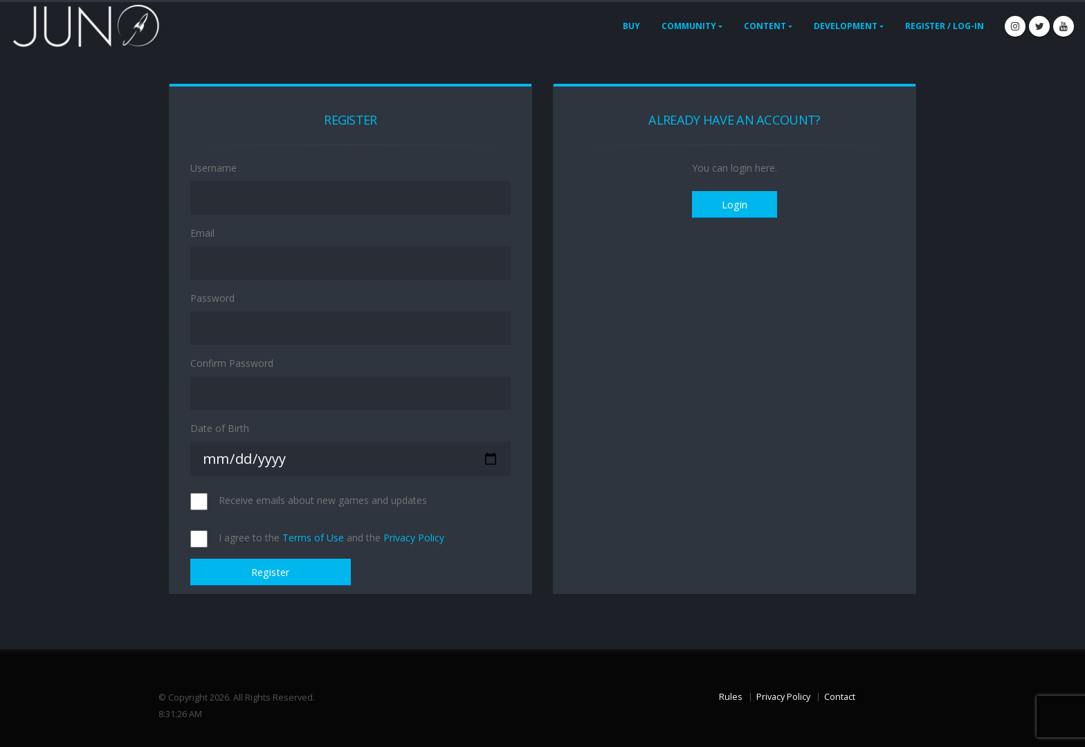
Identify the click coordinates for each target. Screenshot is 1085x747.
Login (734, 204)
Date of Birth (219, 428)
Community (689, 26)
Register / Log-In (944, 26)
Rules (730, 697)
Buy (631, 26)
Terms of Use (313, 537)
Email (202, 233)
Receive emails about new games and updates (323, 500)
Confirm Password (231, 363)
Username (213, 167)
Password (212, 298)
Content (765, 26)
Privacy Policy (413, 537)
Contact (839, 697)
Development (845, 26)
